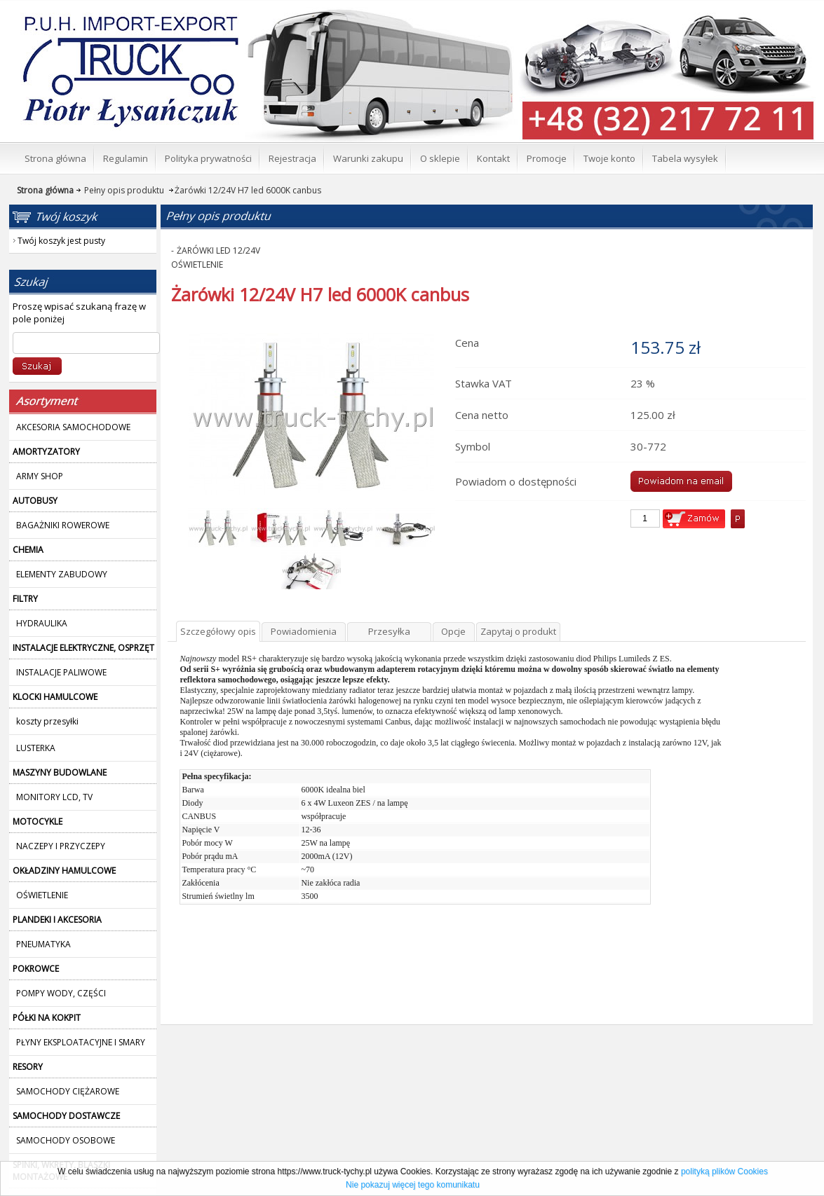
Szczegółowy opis (218, 631)
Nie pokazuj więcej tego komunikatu (413, 1185)
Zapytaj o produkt (518, 631)
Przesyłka (389, 631)
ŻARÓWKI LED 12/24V (218, 250)
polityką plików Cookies (724, 1171)
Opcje (453, 631)
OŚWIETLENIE (197, 264)
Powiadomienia (304, 631)
